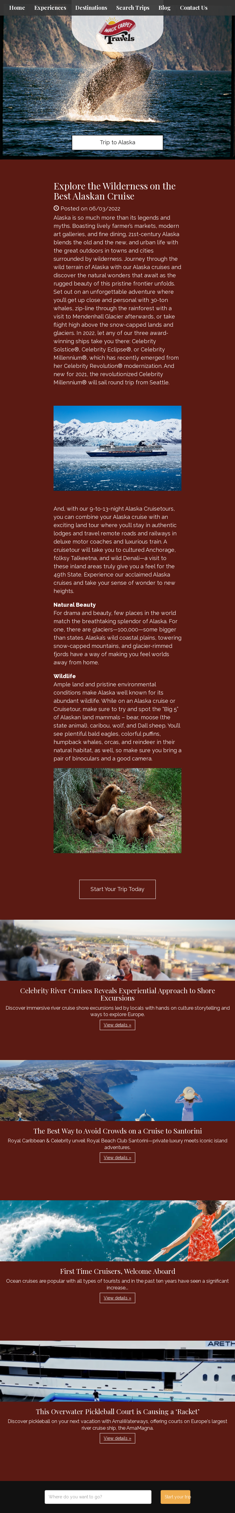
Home (17, 7)
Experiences (50, 7)
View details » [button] (117, 1024)
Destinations (91, 7)
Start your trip (177, 1496)
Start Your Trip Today (117, 889)
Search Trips (132, 7)
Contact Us (193, 7)
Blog (165, 7)
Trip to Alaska (117, 142)
